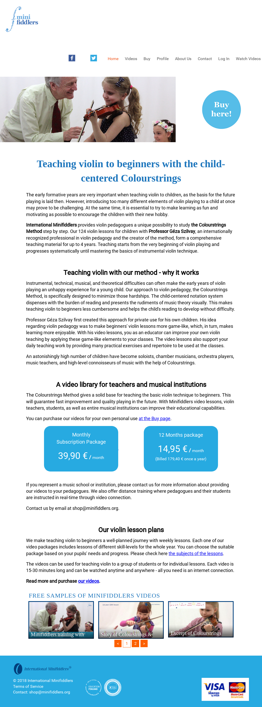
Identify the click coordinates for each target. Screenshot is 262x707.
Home (113, 58)
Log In (224, 58)
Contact (205, 58)
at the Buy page (154, 418)
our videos (88, 581)
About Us (183, 58)
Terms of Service (28, 686)
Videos (131, 58)
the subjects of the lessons (196, 553)
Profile (163, 58)
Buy (147, 58)
